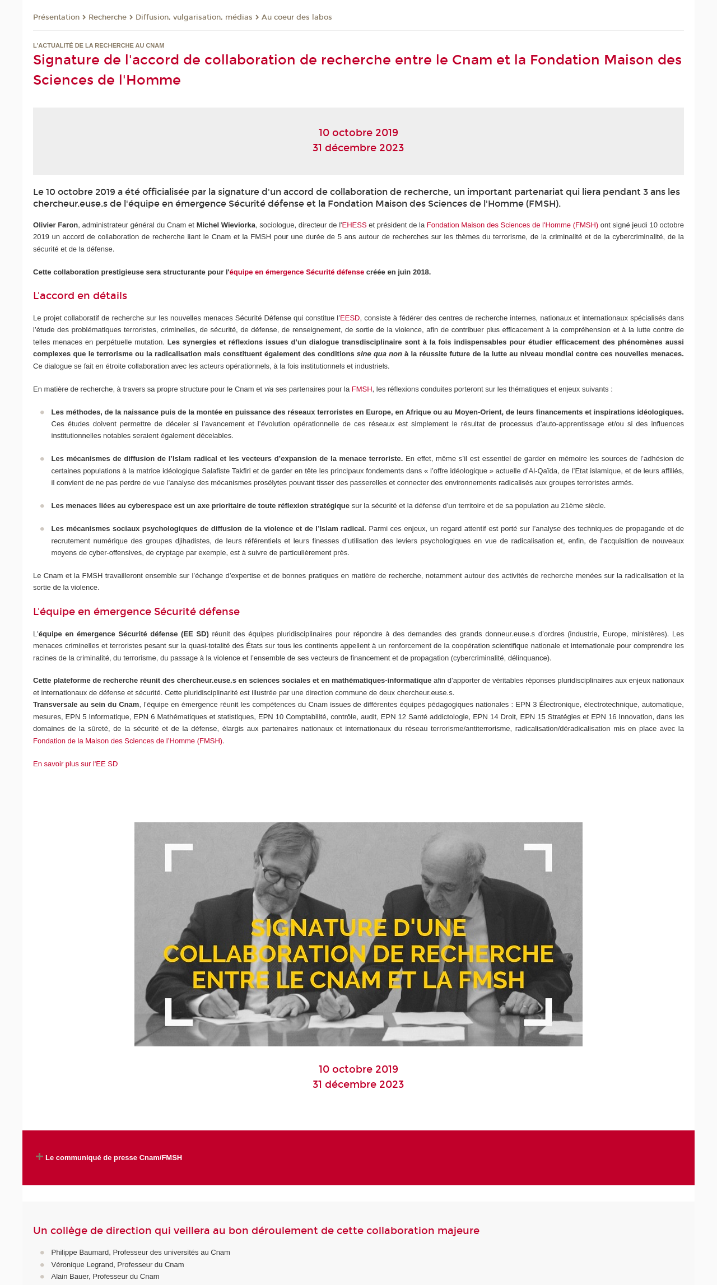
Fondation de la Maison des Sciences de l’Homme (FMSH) (127, 741)
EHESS (354, 225)
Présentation (56, 17)
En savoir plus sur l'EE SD (75, 764)
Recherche (108, 17)
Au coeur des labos (297, 17)
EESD (350, 318)
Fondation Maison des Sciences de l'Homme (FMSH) (512, 225)
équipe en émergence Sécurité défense (297, 272)
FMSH (362, 389)
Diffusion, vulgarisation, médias (194, 17)
